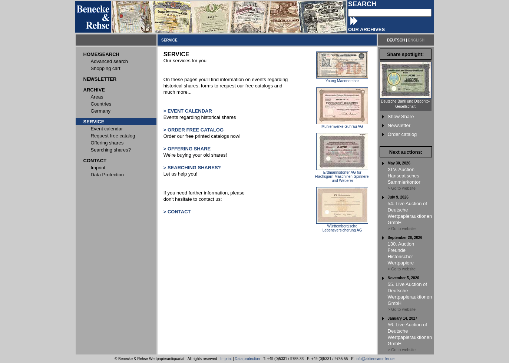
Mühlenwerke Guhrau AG (342, 125)
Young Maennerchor (342, 79)
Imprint (226, 359)
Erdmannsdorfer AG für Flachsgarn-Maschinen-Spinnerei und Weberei (342, 175)
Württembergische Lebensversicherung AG (342, 226)
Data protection (247, 359)
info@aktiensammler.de (375, 359)
